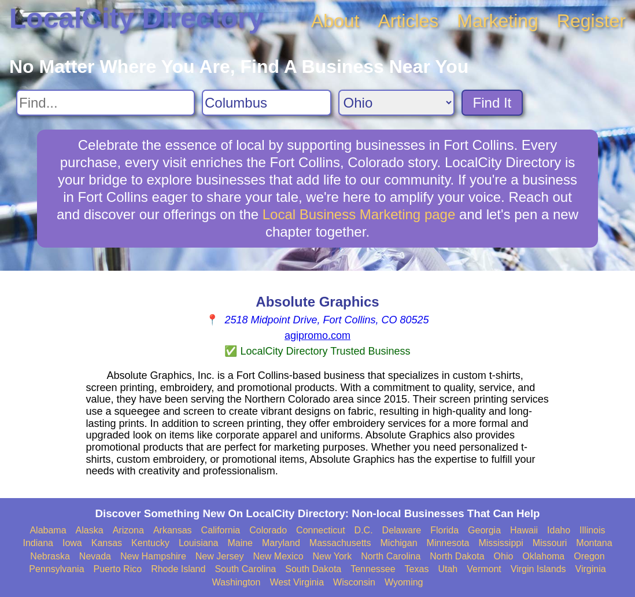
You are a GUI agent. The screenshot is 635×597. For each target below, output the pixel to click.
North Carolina (390, 556)
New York (332, 556)
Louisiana (199, 543)
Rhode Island (178, 569)
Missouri (550, 543)
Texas (417, 569)
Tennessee (372, 569)
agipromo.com (317, 335)
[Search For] (105, 103)
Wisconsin (354, 582)
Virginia (590, 569)
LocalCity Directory (136, 18)
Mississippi (500, 543)
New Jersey (219, 556)
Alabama (47, 530)
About (335, 20)
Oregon (589, 556)
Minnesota (448, 543)
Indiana (38, 543)
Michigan (399, 543)
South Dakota (313, 569)
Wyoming (404, 582)
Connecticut (320, 530)
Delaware (402, 530)
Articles (408, 20)
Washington (236, 582)
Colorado (268, 530)
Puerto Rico (118, 569)
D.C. (364, 530)
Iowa (72, 543)
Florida (444, 530)
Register (591, 20)
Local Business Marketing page (359, 214)
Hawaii (524, 530)
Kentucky (150, 543)
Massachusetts (340, 543)
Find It (492, 102)
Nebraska (49, 556)
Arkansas (172, 530)
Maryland (281, 543)
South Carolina (245, 569)
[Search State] (396, 103)
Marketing (497, 20)
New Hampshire (153, 556)
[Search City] (266, 103)
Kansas (106, 543)
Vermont (484, 569)
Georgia (484, 530)
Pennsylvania (56, 569)
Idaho (558, 530)
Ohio (504, 556)
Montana (594, 543)
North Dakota (457, 556)
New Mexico (278, 556)
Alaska (90, 530)
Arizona (128, 530)
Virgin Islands (538, 569)
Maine (240, 543)
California (221, 530)
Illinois (592, 530)
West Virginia (296, 582)
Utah (447, 569)
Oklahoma (543, 556)
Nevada (95, 556)
